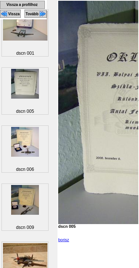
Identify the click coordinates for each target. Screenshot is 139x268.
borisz (63, 239)
